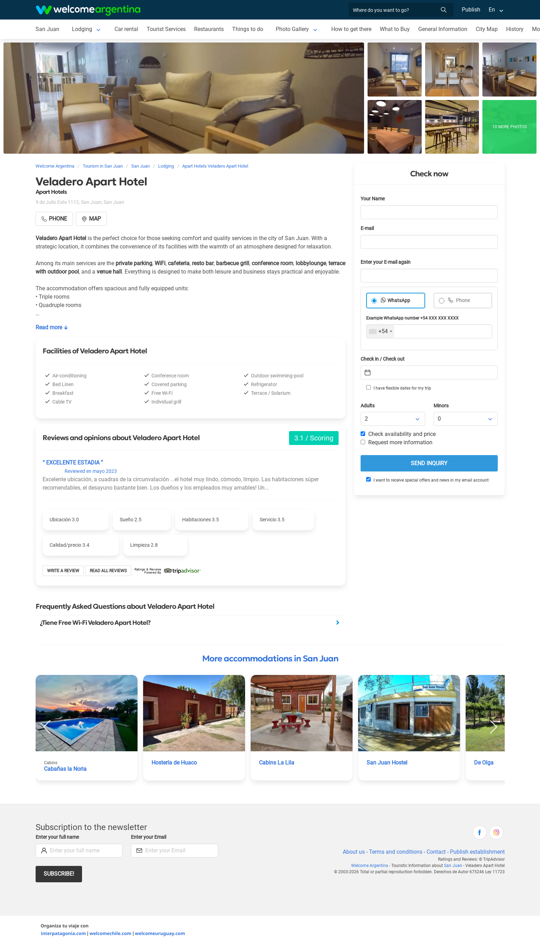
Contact (435, 851)
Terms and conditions (394, 851)
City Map (488, 29)
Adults (368, 406)
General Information (443, 29)
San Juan (47, 29)
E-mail (368, 228)
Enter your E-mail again (387, 262)
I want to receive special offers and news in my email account (427, 480)
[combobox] (380, 331)
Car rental (125, 29)
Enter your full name (58, 837)
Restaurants (209, 29)
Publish (471, 9)
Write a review (63, 570)
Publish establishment (477, 851)
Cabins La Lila (276, 762)
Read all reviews (108, 570)
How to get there (351, 29)
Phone (463, 301)
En (492, 9)
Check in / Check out (384, 359)
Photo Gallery (292, 29)
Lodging (81, 29)
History (516, 29)
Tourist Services (166, 29)
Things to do (247, 29)
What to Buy (395, 29)
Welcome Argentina (372, 865)
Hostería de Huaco (174, 762)
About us (352, 851)
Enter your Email (149, 837)
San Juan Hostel (387, 762)
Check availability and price (398, 434)
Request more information (397, 442)
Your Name (373, 199)
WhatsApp (398, 301)
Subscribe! (59, 873)
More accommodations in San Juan (270, 658)
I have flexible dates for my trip (398, 388)
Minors (441, 406)
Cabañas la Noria (65, 769)
